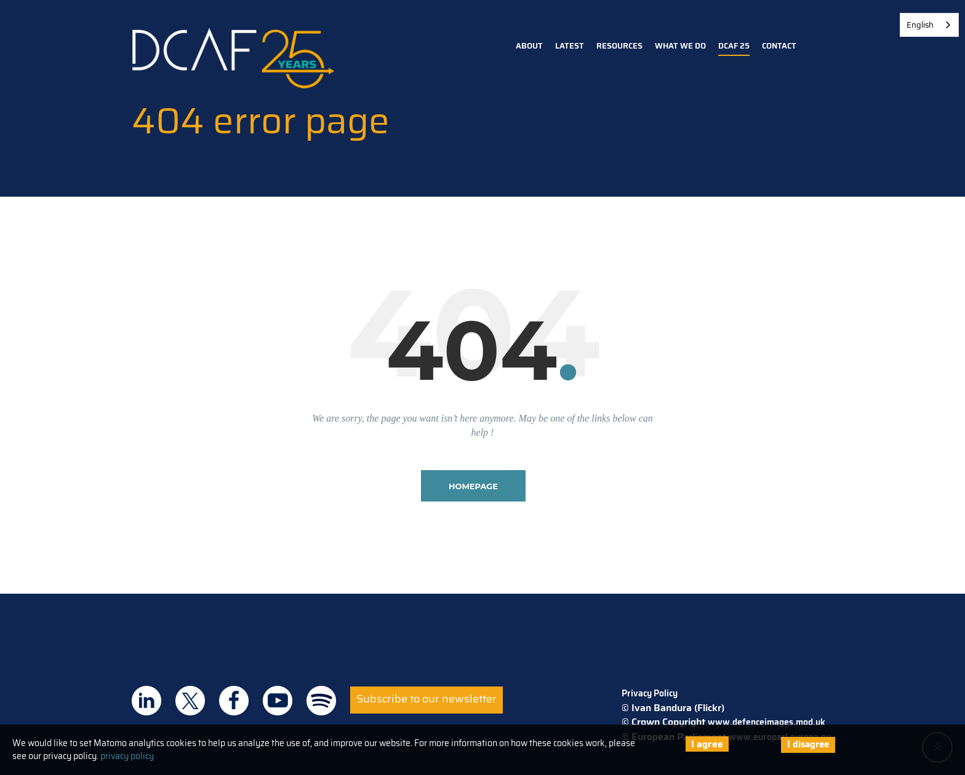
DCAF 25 (734, 45)
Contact (779, 45)
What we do (680, 45)
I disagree (808, 744)
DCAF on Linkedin (146, 700)
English (920, 24)
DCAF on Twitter (190, 700)
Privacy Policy (650, 693)
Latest (569, 45)
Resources (619, 45)
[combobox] (929, 25)
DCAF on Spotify (321, 700)
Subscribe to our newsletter (426, 698)
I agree (707, 744)
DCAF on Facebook (234, 700)
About (529, 45)
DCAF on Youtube (277, 700)
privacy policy (127, 756)
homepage (473, 486)
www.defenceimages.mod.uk (766, 722)
